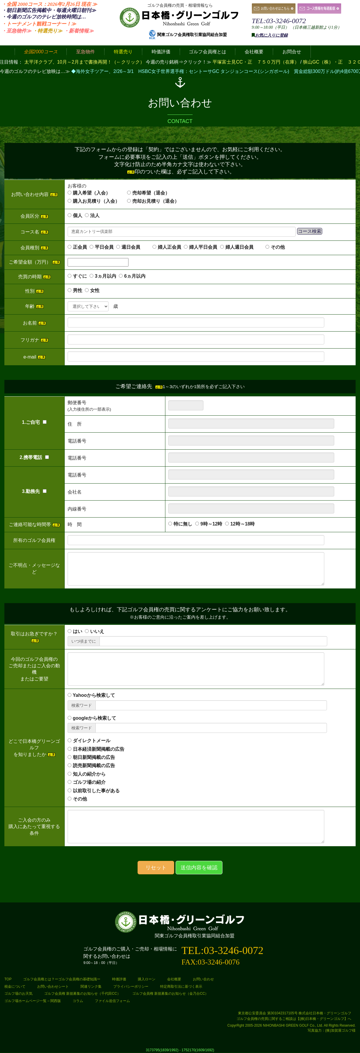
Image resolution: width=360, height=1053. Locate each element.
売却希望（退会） (151, 192)
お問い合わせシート (53, 986)
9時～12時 (211, 523)
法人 (95, 215)
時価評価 (119, 979)
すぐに (80, 276)
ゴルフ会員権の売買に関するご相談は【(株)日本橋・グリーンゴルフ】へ (293, 1019)
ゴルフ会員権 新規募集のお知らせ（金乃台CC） (170, 993)
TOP (7, 979)
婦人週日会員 (244, 247)
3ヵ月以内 (105, 276)
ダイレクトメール (91, 740)
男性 (77, 290)
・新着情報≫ (79, 31)
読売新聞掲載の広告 (94, 765)
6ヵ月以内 (134, 276)
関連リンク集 (91, 986)
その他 (278, 247)
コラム (78, 1001)
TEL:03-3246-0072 (279, 21)
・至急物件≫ (16, 31)
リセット (156, 868)
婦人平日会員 (203, 247)
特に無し (183, 523)
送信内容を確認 (199, 868)
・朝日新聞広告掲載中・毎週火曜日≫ (48, 10)
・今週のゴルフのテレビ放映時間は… (43, 17)
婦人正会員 (169, 247)
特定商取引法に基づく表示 (181, 986)
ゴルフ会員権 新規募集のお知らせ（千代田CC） (82, 993)
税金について (14, 986)
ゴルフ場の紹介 (89, 782)
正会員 (80, 247)
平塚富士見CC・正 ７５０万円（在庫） (256, 61)
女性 (95, 290)
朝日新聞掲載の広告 (94, 757)
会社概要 (174, 979)
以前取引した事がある (96, 790)
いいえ (97, 631)
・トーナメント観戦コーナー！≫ (38, 24)
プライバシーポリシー (130, 986)
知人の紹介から (89, 774)
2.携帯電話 (34, 457)
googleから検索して (94, 718)
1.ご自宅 (34, 422)
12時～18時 (242, 523)
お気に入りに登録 (271, 35)
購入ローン (146, 979)
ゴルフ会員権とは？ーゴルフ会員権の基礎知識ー (61, 979)
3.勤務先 (34, 491)
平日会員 (104, 247)
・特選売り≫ (47, 31)
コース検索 (309, 231)
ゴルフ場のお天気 (18, 993)
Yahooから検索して (94, 695)
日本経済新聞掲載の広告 (98, 749)
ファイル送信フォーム (112, 1001)
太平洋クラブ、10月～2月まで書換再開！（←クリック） (84, 61)
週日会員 (135, 247)
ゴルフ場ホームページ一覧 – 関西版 (32, 1001)
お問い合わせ (203, 979)
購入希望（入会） (91, 192)
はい (77, 631)
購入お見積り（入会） (96, 201)
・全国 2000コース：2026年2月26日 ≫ (49, 4)
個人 (77, 215)
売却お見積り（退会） (155, 201)
